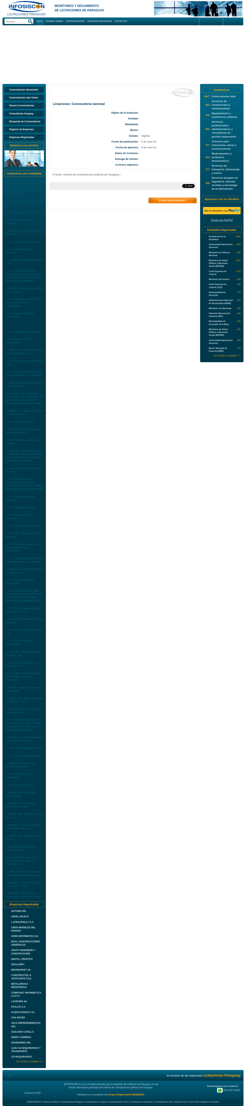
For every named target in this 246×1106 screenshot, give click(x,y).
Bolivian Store (181, 1102)
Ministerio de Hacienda (220, 308)
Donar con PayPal (222, 220)
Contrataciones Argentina (141, 1102)
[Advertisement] (123, 54)
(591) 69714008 (228, 1090)
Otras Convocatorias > (172, 200)
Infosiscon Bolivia (50, 1102)
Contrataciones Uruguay (96, 1102)
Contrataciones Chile (118, 1102)
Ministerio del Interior (219, 279)
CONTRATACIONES (75, 21)
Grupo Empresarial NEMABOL (126, 1094)
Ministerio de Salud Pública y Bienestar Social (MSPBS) (218, 263)
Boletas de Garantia (210, 1102)
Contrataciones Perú (163, 1102)
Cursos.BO (194, 1102)
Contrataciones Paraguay (71, 1102)
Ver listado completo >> (29, 1061)
